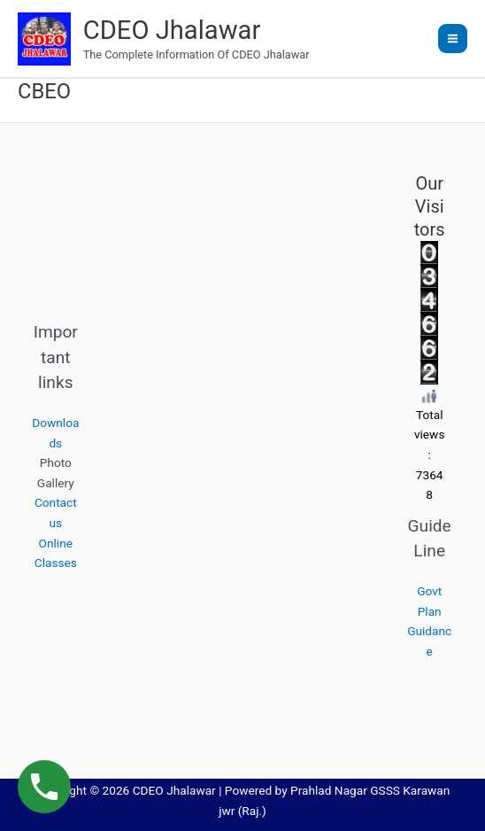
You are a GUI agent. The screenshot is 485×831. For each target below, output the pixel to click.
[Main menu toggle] (453, 39)
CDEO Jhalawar (172, 30)
